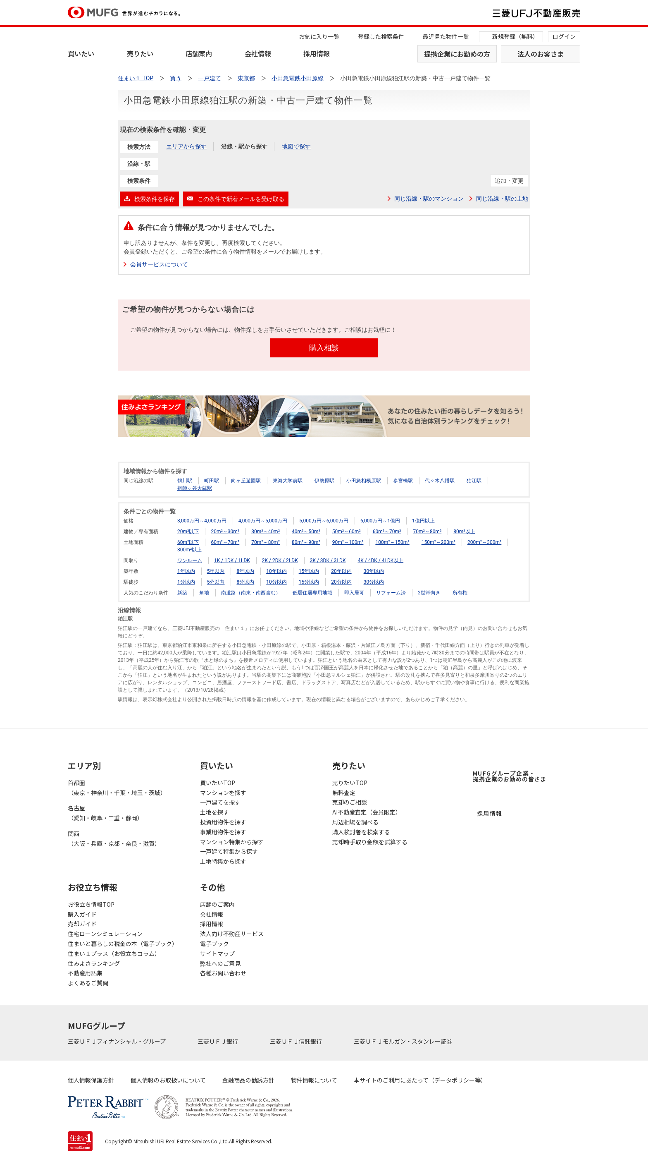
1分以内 (186, 582)
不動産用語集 (85, 973)
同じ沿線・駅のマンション (429, 198)
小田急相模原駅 (363, 481)
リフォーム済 (391, 593)
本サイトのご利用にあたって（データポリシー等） (420, 1080)
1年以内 (186, 571)
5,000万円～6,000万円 (323, 521)
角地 (204, 593)
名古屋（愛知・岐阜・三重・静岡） (105, 813)
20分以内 (341, 582)
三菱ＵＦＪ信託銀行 (296, 1041)
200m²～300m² (484, 542)
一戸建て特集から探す (229, 851)
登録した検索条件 (381, 36)
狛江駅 (474, 481)
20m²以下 (188, 531)
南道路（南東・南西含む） (251, 593)
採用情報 (316, 53)
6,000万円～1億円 (380, 521)
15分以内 (309, 582)
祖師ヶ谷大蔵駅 (194, 488)
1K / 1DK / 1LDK (232, 560)
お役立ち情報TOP (91, 904)
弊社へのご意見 (220, 963)
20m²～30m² (225, 531)
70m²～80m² (427, 531)
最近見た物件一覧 (446, 36)
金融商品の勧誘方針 (248, 1080)
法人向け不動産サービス (232, 933)
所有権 (460, 593)
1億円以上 (423, 521)
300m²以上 (189, 550)
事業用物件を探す (223, 832)
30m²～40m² (265, 531)
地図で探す (296, 146)
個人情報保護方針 (91, 1080)
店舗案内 (199, 53)
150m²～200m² (438, 542)
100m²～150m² (392, 542)
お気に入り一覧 (319, 36)
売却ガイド (82, 924)
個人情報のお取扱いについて (168, 1080)
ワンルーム (189, 560)
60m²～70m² (387, 531)
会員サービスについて (159, 264)
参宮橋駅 (403, 481)
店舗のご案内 (217, 904)
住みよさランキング (94, 963)
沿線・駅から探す (244, 146)
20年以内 (341, 571)
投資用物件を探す (223, 822)
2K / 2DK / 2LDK (280, 560)
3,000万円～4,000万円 (201, 521)
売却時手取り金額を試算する (369, 842)
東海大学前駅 (288, 481)
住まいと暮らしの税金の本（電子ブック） (123, 943)
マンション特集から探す (232, 842)
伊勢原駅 (324, 481)
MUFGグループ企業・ (509, 776)
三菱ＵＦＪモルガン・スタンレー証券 (403, 1041)
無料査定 (343, 792)
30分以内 (374, 582)
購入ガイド (82, 914)
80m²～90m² (306, 542)
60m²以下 (188, 542)
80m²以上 (464, 531)
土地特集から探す (223, 861)
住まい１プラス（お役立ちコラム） (114, 953)
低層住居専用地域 (312, 593)
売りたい (140, 53)
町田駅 (211, 481)
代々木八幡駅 (440, 481)
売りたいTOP (349, 782)
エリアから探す (186, 146)
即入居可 (354, 593)
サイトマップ (217, 953)
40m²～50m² (306, 531)
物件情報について (314, 1080)
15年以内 (309, 571)
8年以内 (245, 571)
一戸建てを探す (220, 802)
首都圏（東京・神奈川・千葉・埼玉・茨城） (117, 787)
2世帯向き (429, 593)
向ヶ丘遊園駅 (246, 481)
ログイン (564, 36)
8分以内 (245, 582)
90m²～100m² (348, 542)
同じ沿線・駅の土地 (502, 198)
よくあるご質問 (88, 983)
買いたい (81, 53)
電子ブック (214, 943)
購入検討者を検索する (361, 832)
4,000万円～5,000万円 (263, 521)
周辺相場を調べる (355, 822)
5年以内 (216, 571)
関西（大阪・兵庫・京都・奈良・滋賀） (114, 838)
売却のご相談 (349, 802)
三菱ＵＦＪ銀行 (218, 1041)
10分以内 (276, 582)
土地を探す (214, 812)
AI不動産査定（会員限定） (366, 812)
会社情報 (258, 53)
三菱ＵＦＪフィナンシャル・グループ (117, 1041)
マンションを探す (223, 792)
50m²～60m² (346, 531)
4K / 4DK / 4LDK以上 (380, 560)
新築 (182, 593)
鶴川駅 (184, 481)
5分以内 (216, 582)
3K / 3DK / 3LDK (328, 560)
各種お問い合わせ (223, 973)
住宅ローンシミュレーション (105, 933)
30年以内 (374, 571)
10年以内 (276, 571)
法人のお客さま (540, 54)
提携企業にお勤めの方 (457, 54)
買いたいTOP (217, 782)
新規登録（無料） (515, 36)
